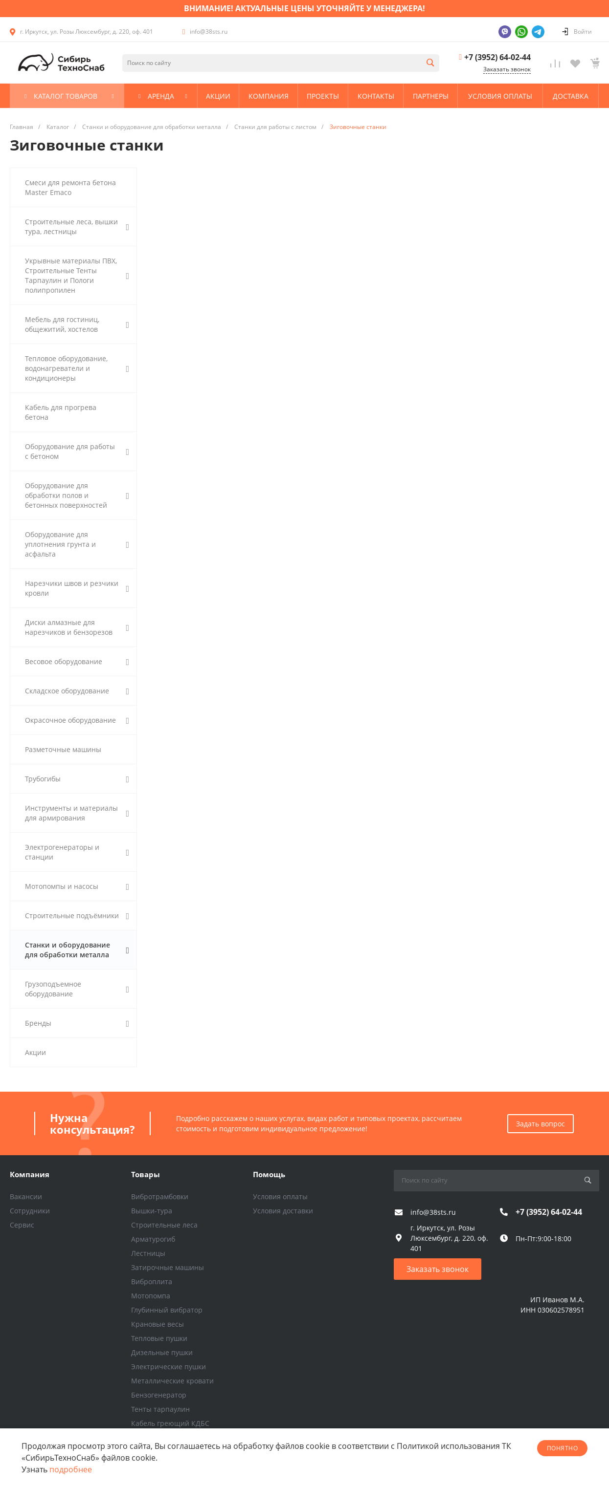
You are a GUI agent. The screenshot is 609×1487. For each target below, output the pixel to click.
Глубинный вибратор (167, 1310)
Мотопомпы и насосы (77, 886)
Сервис (22, 1224)
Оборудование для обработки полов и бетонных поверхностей (77, 495)
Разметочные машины (63, 749)
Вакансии (26, 1196)
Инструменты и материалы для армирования (77, 812)
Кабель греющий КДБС (170, 1423)
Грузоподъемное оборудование (77, 988)
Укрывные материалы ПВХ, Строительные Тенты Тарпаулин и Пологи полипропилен (77, 275)
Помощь (269, 1174)
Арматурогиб (153, 1239)
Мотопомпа (150, 1295)
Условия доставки (283, 1210)
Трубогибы (77, 779)
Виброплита (151, 1281)
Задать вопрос (540, 1123)
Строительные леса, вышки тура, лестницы (77, 226)
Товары (145, 1174)
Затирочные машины (167, 1267)
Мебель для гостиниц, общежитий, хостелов (77, 324)
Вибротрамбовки (159, 1196)
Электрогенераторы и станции (77, 852)
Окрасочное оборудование (77, 720)
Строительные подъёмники (77, 916)
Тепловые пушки (159, 1338)
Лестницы (148, 1253)
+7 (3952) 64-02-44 (497, 57)
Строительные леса (164, 1224)
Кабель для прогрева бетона (60, 412)
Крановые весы (157, 1324)
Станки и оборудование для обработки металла (77, 949)
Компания (29, 1174)
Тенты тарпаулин (160, 1409)
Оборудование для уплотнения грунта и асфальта (77, 544)
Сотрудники (30, 1210)
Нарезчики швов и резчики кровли (77, 588)
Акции (35, 1052)
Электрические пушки (168, 1366)
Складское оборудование (77, 691)
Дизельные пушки (162, 1352)
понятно (562, 1448)
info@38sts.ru (208, 31)
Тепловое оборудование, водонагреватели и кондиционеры (77, 368)
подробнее (70, 1469)
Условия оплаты (280, 1196)
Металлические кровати (172, 1380)
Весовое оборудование (77, 662)
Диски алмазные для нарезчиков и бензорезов (77, 627)
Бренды (77, 1023)
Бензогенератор (158, 1395)
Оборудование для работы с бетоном (77, 451)
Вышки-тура (151, 1210)
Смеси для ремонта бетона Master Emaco (70, 187)
